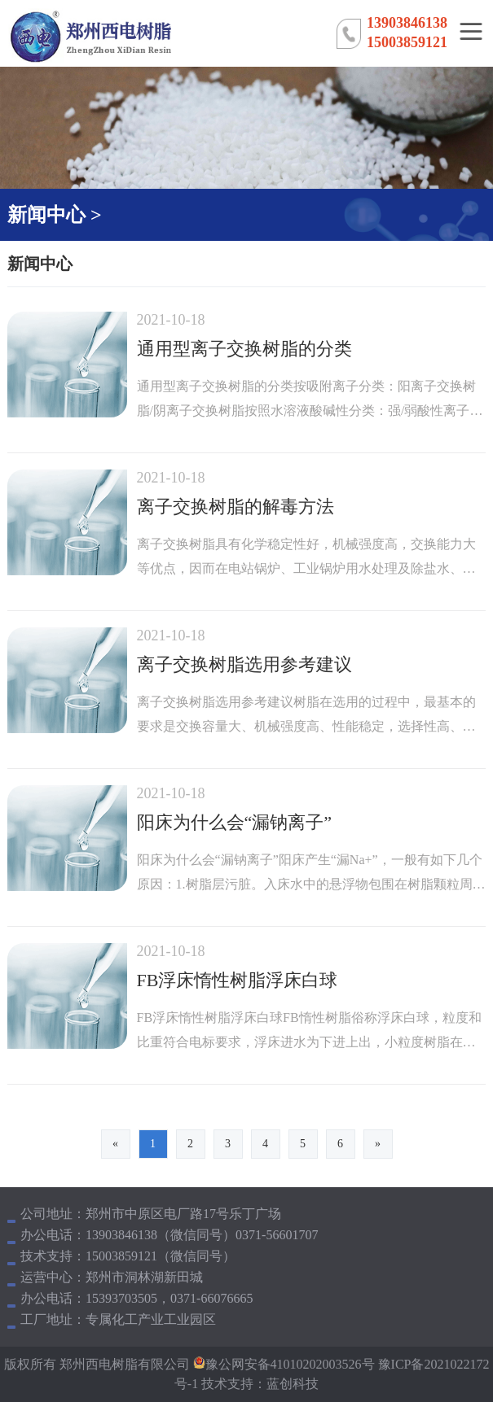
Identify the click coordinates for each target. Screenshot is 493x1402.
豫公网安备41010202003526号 (290, 1364)
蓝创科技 (292, 1384)
